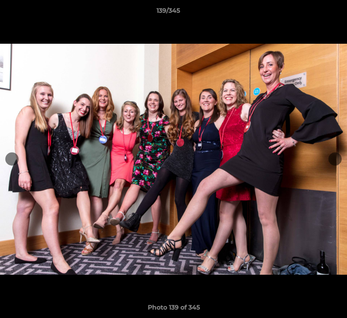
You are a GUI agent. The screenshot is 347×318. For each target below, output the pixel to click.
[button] (310, 13)
